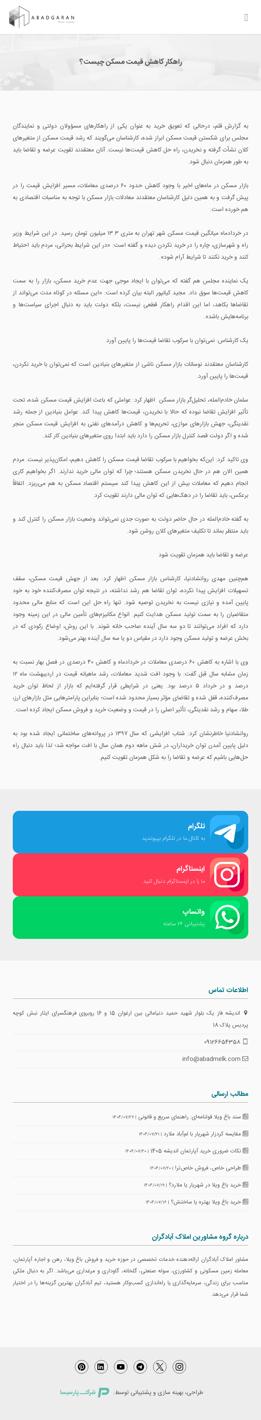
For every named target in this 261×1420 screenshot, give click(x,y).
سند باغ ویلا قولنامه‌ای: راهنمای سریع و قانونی (193, 1117)
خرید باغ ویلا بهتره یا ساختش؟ (209, 1202)
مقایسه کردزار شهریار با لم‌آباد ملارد (206, 1134)
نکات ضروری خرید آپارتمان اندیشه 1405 (199, 1151)
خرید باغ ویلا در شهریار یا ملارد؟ (208, 1185)
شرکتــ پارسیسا (84, 1393)
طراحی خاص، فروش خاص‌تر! (211, 1168)
